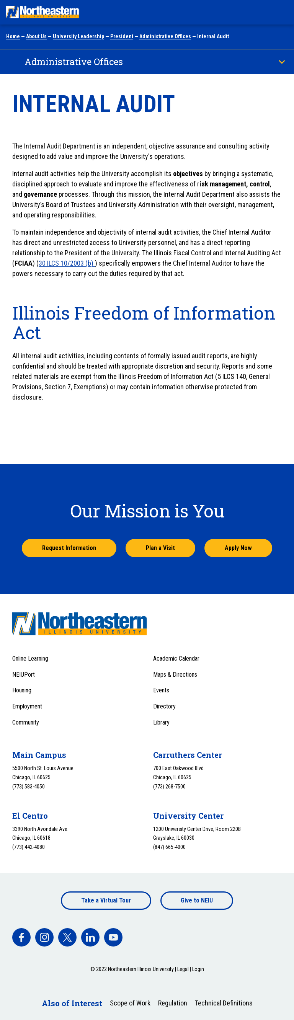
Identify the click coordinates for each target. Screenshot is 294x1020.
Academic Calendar (176, 658)
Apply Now (238, 548)
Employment (27, 706)
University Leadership (78, 36)
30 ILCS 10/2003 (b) (67, 263)
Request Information (69, 548)
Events (161, 690)
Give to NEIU (197, 900)
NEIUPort (23, 674)
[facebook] (21, 937)
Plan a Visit (160, 548)
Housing (21, 690)
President (121, 36)
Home (13, 36)
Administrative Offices (165, 36)
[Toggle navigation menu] (281, 12)
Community (25, 722)
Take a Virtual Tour (106, 900)
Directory (164, 706)
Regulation (172, 1003)
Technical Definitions (224, 1003)
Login (198, 969)
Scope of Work (130, 1003)
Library (161, 722)
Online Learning (30, 658)
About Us (36, 36)
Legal (183, 969)
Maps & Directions (175, 674)
